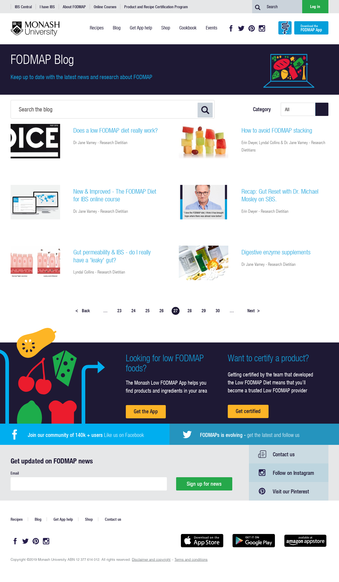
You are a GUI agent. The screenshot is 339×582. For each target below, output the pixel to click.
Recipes (17, 519)
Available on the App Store (202, 540)
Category (262, 109)
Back (82, 311)
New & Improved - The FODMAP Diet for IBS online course (114, 195)
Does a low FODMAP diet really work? (115, 130)
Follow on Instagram (293, 473)
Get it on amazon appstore (305, 540)
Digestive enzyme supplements (276, 252)
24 (133, 311)
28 (190, 311)
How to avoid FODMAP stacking (277, 130)
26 (161, 311)
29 (204, 311)
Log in (315, 6)
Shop (89, 519)
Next (253, 311)
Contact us (284, 454)
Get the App (146, 411)
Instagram (261, 28)
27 (175, 311)
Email (15, 473)
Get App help (63, 519)
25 (147, 311)
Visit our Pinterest (291, 491)
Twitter (241, 28)
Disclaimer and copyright (151, 560)
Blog (38, 519)
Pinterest (251, 28)
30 (218, 311)
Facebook (230, 28)
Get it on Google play (253, 540)
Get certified (248, 411)
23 (119, 311)
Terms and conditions (191, 560)
